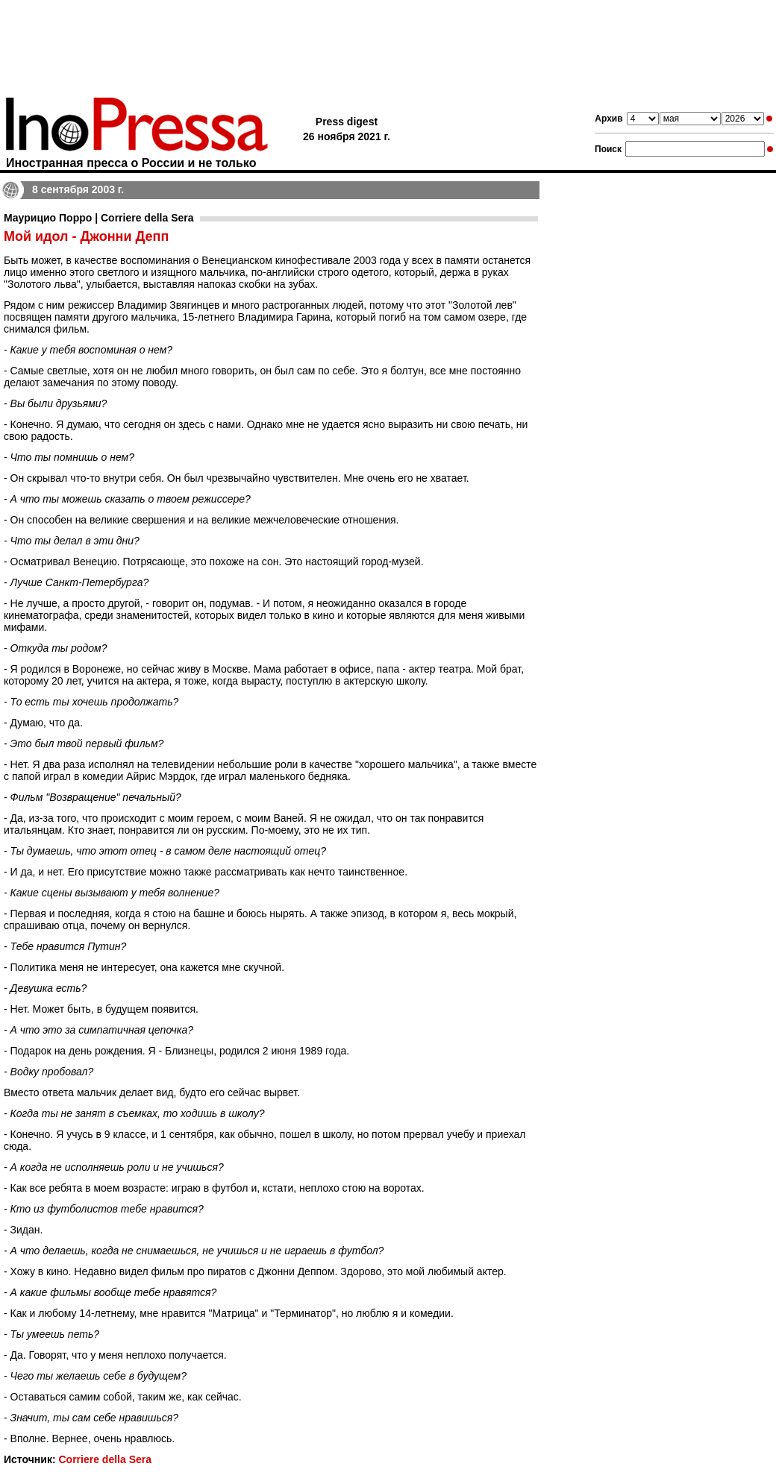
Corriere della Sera (104, 1459)
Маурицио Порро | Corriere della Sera (99, 218)
